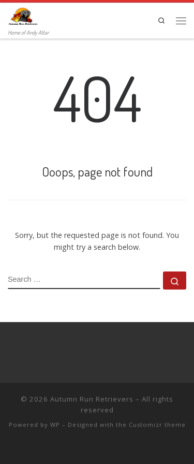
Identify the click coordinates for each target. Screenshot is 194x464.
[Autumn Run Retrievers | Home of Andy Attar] (23, 15)
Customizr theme (157, 424)
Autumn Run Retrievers (91, 399)
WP (55, 424)
